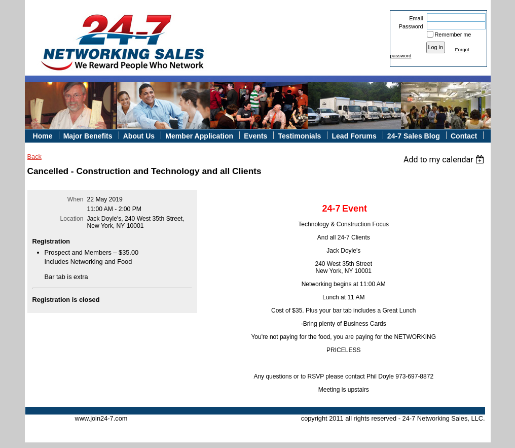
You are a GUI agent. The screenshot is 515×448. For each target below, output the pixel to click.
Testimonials (299, 136)
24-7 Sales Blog (413, 136)
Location (72, 218)
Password (409, 26)
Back (34, 156)
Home (43, 136)
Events (255, 136)
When (75, 199)
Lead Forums (354, 136)
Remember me (453, 34)
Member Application (199, 136)
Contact (464, 136)
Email (414, 18)
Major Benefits (88, 136)
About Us (139, 136)
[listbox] (445, 159)
